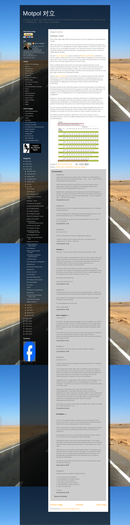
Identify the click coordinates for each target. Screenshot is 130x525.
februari (29, 312)
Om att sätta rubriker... (33, 208)
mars (28, 310)
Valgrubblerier (31, 191)
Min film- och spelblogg (31, 64)
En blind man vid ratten (33, 225)
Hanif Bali (28, 120)
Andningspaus (31, 248)
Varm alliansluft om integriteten (36, 261)
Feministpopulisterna (33, 235)
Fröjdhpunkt (28, 133)
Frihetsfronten (29, 71)
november (30, 174)
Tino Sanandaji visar (62, 56)
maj (28, 305)
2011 (27, 323)
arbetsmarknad (60, 167)
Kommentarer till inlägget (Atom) (70, 508)
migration (83, 167)
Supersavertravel (30, 93)
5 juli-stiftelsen (29, 113)
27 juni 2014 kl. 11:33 (62, 200)
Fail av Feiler (30, 189)
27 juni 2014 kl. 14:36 (62, 351)
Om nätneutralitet (32, 282)
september (30, 179)
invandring (77, 167)
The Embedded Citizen (31, 140)
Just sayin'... (30, 285)
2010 (27, 326)
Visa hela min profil (29, 57)
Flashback (28, 75)
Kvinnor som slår (31, 272)
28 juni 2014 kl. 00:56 (62, 465)
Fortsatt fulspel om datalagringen (32, 244)
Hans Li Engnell (61, 315)
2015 (27, 166)
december (30, 171)
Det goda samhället (30, 124)
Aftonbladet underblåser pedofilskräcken (34, 255)
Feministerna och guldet (34, 203)
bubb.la (27, 66)
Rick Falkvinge (29, 138)
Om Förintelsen (29, 95)
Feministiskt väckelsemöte (34, 267)
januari (29, 315)
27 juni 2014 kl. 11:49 (62, 243)
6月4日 (29, 287)
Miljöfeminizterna (32, 302)
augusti (29, 181)
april (28, 307)
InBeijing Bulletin (30, 129)
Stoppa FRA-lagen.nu (31, 77)
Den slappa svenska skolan (35, 279)
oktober (29, 176)
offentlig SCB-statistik (87, 56)
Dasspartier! (30, 292)
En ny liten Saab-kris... (33, 211)
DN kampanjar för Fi (32, 194)
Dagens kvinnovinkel (33, 219)
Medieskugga (29, 80)
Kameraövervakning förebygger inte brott (33, 231)
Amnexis (59, 249)
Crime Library (29, 98)
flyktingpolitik (69, 167)
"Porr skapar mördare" (33, 228)
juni (28, 187)
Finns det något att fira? (34, 277)
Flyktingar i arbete (32, 201)
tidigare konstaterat (60, 76)
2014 (27, 169)
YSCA (27, 89)
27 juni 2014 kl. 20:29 (62, 408)
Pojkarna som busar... (33, 241)
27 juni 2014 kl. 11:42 (62, 223)
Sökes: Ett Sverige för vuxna (35, 216)
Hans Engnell (26, 340)
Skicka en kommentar (60, 496)
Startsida (79, 505)
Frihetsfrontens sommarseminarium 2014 (35, 222)
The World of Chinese (31, 82)
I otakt (27, 118)
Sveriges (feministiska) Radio (35, 206)
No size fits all (29, 136)
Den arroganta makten (33, 213)
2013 (27, 318)
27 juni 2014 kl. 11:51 (62, 284)
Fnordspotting (29, 116)
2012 (27, 321)
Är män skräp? (31, 274)
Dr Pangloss (60, 414)
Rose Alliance (29, 73)
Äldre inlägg (101, 505)
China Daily (28, 84)
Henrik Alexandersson (31, 111)
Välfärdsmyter (31, 264)
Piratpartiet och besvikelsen (35, 290)
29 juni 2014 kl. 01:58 (62, 492)
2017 (27, 161)
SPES (27, 102)
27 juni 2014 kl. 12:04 (62, 309)
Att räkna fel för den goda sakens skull (34, 295)
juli (28, 184)
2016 (27, 164)
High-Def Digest (29, 100)
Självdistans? (30, 269)
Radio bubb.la (29, 68)
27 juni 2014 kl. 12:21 (62, 340)
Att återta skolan (31, 259)
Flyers (27, 91)
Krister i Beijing (29, 131)
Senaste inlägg (56, 505)
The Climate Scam (30, 122)
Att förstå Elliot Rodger (33, 299)
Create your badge (28, 362)
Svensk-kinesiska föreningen (33, 86)
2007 (27, 334)
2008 (27, 331)
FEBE (26, 104)
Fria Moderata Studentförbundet (34, 127)
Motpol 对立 (39, 13)
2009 (27, 329)
